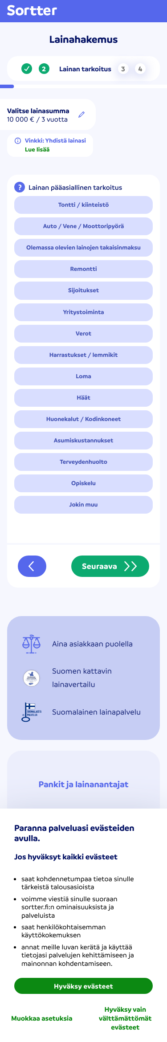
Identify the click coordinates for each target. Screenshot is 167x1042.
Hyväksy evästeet (83, 985)
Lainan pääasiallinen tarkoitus (75, 187)
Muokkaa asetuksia (42, 1017)
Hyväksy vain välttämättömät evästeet (125, 1018)
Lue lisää (37, 149)
